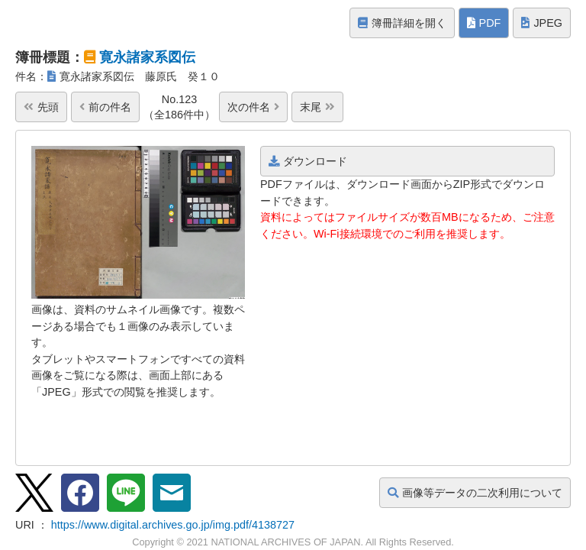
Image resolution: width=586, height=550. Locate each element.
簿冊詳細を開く (402, 23)
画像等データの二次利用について (475, 493)
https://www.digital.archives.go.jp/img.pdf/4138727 (173, 525)
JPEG (541, 23)
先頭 (41, 107)
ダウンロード (308, 161)
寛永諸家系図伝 (147, 57)
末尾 (317, 107)
